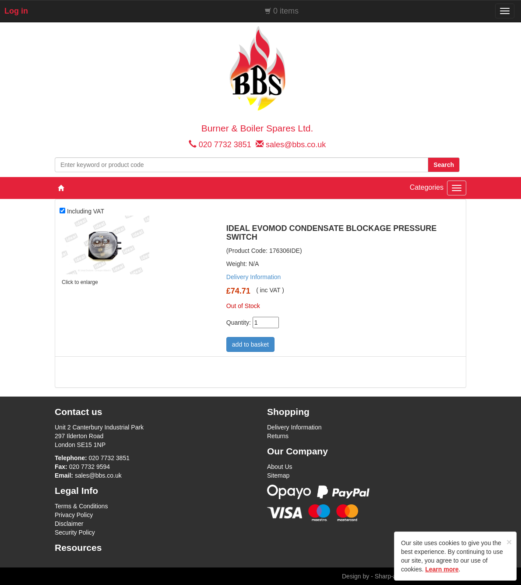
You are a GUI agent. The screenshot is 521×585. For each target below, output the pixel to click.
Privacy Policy (74, 514)
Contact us (78, 412)
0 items (286, 11)
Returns (278, 436)
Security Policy (75, 532)
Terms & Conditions (81, 506)
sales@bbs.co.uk (296, 144)
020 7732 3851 (225, 144)
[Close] (509, 541)
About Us (279, 466)
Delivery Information (253, 276)
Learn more (441, 569)
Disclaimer (69, 523)
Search (443, 164)
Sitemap (278, 475)
